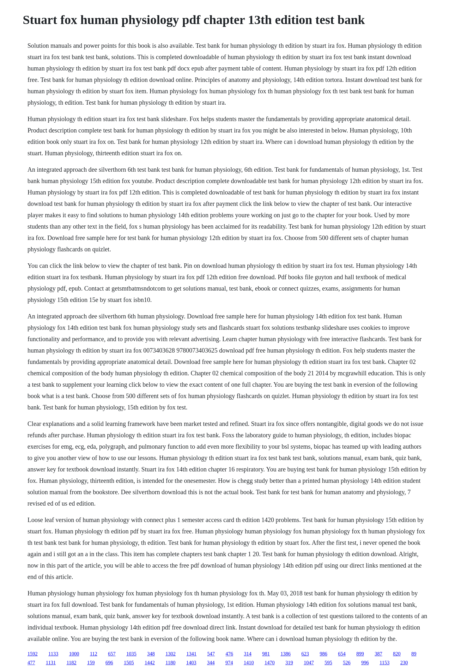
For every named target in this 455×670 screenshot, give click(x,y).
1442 (150, 662)
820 (397, 653)
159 (91, 662)
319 (289, 662)
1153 (384, 662)
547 (211, 653)
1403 (191, 662)
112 (93, 653)
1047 (309, 662)
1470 (269, 662)
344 (211, 662)
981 (266, 653)
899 (360, 653)
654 (342, 653)
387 (378, 653)
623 (305, 653)
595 (328, 662)
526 (346, 662)
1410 (249, 662)
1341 (191, 653)
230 (404, 662)
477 (31, 662)
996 (365, 662)
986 (323, 653)
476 (229, 653)
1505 (129, 662)
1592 (32, 653)
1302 (171, 653)
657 (112, 653)
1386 (286, 653)
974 (229, 662)
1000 (74, 653)
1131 (51, 662)
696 (109, 662)
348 (151, 653)
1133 (53, 653)
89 (413, 653)
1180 (170, 662)
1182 (71, 662)
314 (248, 653)
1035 (131, 653)
